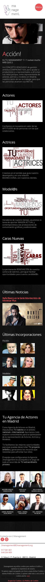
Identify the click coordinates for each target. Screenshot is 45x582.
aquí (28, 576)
